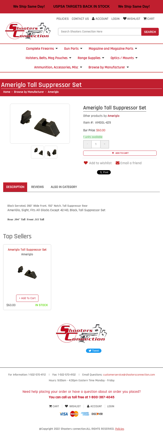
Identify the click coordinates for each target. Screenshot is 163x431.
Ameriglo (53, 92)
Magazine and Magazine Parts (113, 48)
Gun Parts (73, 48)
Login (115, 19)
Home (6, 92)
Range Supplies (91, 58)
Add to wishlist (97, 163)
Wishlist (131, 19)
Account (100, 19)
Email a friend (129, 163)
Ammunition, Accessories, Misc (58, 67)
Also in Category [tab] (64, 187)
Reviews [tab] (37, 187)
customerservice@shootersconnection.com (129, 375)
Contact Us (80, 19)
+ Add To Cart (27, 298)
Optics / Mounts (124, 58)
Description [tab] (15, 187)
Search (150, 32)
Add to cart (120, 152)
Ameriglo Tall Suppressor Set (27, 250)
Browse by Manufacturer (109, 67)
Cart (54, 406)
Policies (62, 19)
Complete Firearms (42, 48)
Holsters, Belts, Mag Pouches (48, 58)
